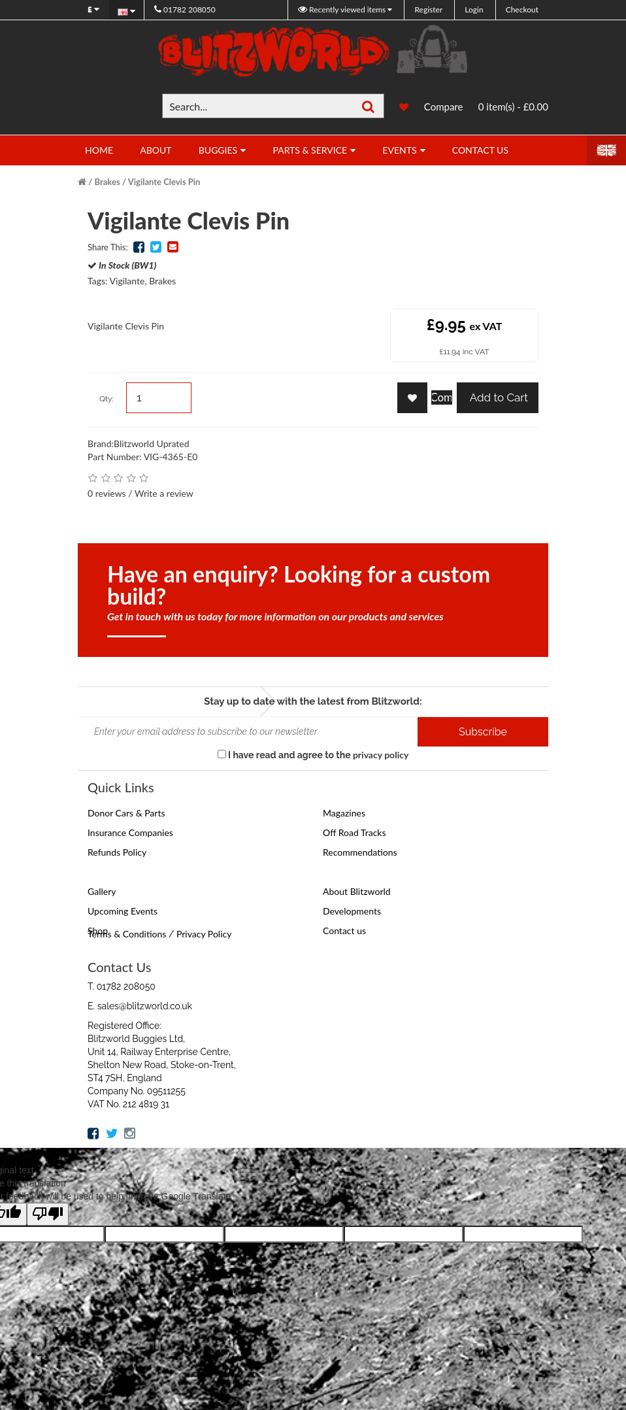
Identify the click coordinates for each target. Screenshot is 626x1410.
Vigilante (127, 280)
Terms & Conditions (127, 933)
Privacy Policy (203, 933)
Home (99, 150)
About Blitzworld (357, 891)
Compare (443, 106)
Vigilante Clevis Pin (164, 181)
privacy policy (380, 754)
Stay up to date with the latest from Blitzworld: (312, 701)
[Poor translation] (48, 1214)
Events (399, 150)
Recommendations (360, 852)
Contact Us (480, 150)
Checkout (522, 9)
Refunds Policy (117, 852)
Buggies (218, 150)
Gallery (102, 891)
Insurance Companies (130, 832)
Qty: (106, 398)
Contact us (344, 930)
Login (474, 9)
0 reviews (107, 493)
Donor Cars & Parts (126, 812)
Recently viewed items (342, 9)
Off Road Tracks (354, 832)
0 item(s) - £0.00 (513, 106)
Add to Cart (497, 397)
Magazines (344, 812)
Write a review (164, 493)
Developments (352, 910)
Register (428, 9)
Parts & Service (309, 150)
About (155, 150)
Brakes (107, 181)
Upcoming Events (122, 910)
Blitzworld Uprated (151, 443)
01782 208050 (185, 9)
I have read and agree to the (313, 754)
